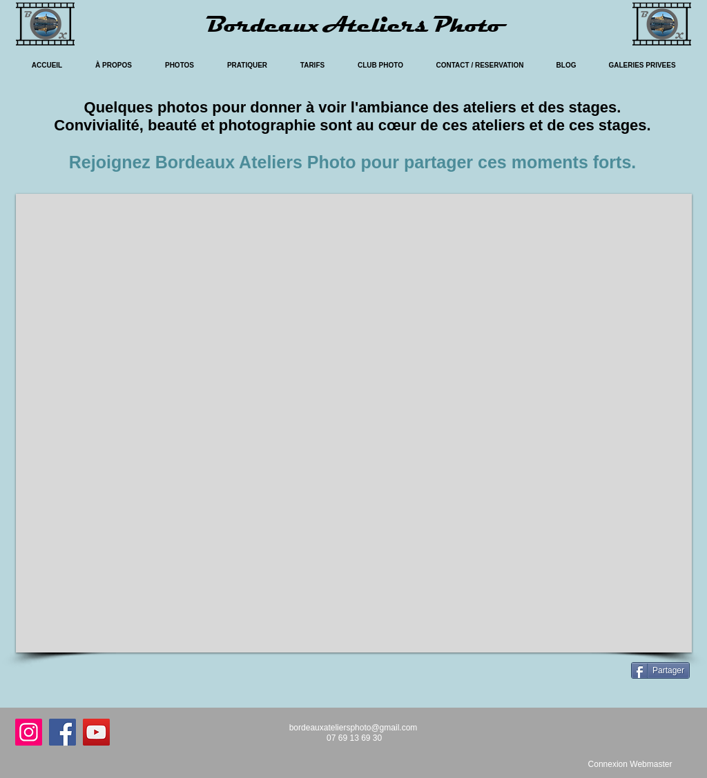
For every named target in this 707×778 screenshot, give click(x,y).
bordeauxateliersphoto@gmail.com (353, 727)
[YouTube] (96, 732)
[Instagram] (28, 732)
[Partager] (660, 670)
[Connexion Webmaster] (630, 764)
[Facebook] (62, 732)
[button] (354, 423)
